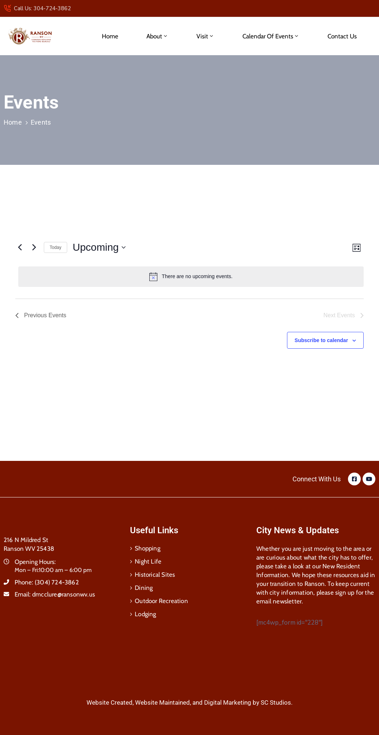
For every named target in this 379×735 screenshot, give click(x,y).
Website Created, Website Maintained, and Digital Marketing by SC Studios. (189, 702)
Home (110, 36)
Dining (144, 587)
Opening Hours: (35, 561)
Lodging (145, 614)
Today (55, 247)
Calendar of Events (270, 36)
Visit (205, 36)
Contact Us (342, 36)
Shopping (147, 548)
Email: (55, 594)
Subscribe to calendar (321, 340)
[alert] (191, 276)
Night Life (148, 561)
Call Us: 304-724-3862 (42, 8)
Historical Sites (155, 574)
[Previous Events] (19, 247)
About (157, 36)
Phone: (47, 582)
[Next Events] (34, 247)
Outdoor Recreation (161, 601)
